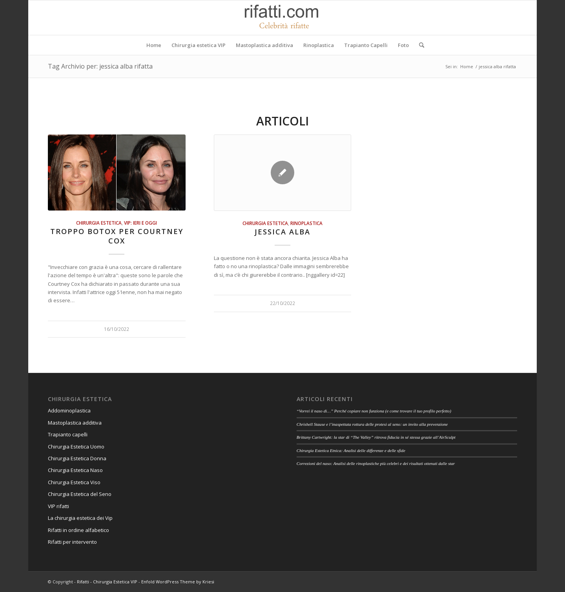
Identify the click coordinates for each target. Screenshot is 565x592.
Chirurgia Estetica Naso (75, 470)
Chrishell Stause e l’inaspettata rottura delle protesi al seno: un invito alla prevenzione (372, 424)
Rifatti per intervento (72, 541)
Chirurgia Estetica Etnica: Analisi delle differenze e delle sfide (351, 450)
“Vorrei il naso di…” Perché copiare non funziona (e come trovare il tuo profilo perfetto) (374, 411)
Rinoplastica (306, 223)
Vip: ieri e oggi (140, 223)
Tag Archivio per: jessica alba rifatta (100, 66)
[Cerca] (419, 45)
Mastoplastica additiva (75, 422)
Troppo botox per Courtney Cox (116, 236)
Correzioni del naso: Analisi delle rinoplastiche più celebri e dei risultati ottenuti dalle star (376, 463)
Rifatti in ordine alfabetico (78, 530)
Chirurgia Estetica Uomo (76, 446)
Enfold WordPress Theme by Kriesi (177, 582)
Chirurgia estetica (99, 223)
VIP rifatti (58, 506)
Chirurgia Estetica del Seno (79, 494)
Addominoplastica (69, 410)
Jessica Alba (282, 231)
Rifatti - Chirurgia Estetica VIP (107, 582)
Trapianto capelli (67, 434)
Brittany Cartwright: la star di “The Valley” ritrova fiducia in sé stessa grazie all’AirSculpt (376, 437)
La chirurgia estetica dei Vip (80, 517)
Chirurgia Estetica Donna (77, 458)
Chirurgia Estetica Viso (74, 482)
